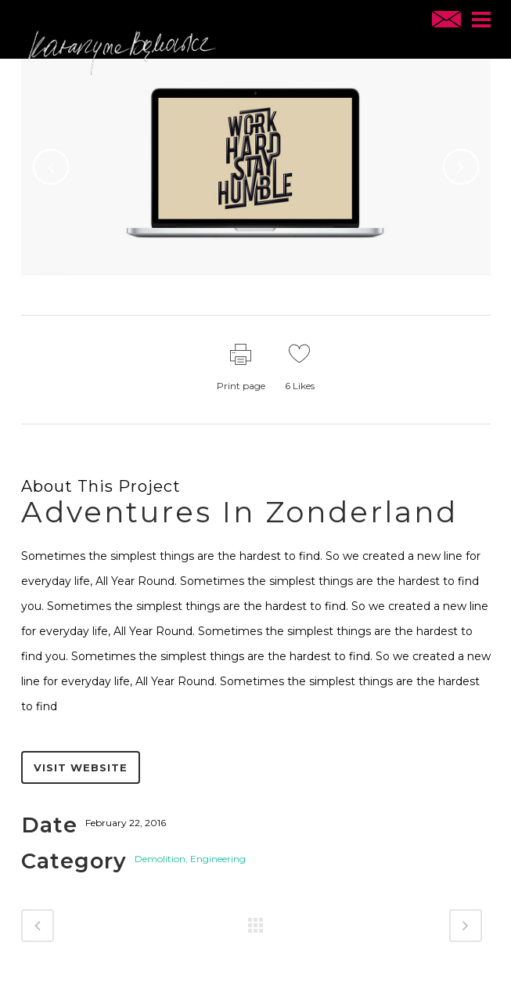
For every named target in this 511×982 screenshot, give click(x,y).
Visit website (81, 767)
